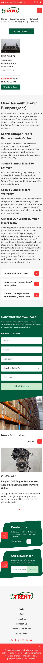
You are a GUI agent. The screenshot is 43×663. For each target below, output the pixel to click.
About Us (21, 619)
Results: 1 (35, 21)
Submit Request (21, 386)
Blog (21, 614)
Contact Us (21, 623)
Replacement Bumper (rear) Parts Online (18, 284)
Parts (21, 609)
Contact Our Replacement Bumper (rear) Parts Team (17, 295)
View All (30, 441)
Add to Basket (10, 87)
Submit (33, 569)
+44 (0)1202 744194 (17, 2)
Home (4, 19)
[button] (19, 509)
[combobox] (21, 368)
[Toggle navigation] (39, 10)
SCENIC (6, 21)
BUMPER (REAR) (20, 21)
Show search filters (21, 31)
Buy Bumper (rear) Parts (16, 273)
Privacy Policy (21, 633)
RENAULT (34, 19)
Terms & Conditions (21, 628)
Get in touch (17, 541)
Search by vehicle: (18, 19)
